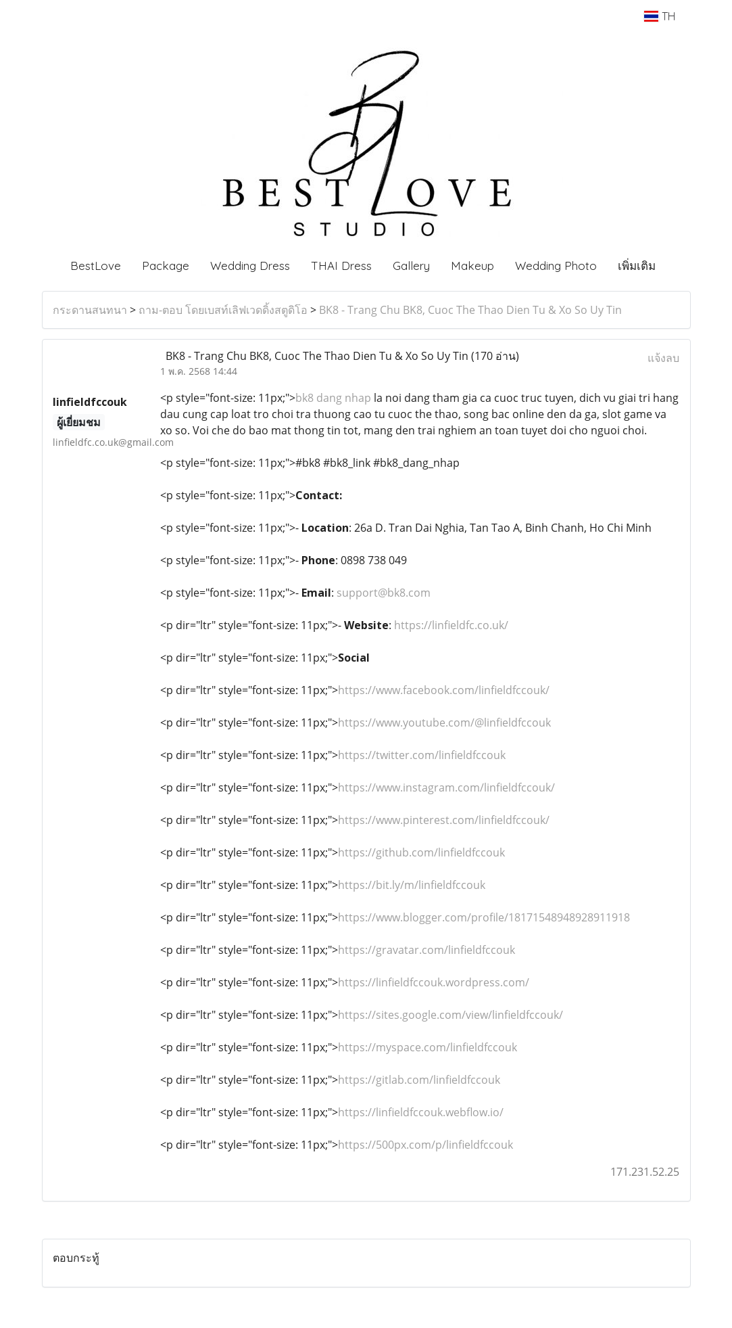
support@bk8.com (384, 592)
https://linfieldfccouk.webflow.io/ (421, 1112)
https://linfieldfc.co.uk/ (451, 625)
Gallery (411, 265)
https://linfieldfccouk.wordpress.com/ (433, 982)
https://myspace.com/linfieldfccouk (427, 1047)
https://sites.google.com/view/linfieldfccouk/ (450, 1014)
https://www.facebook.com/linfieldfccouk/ (444, 690)
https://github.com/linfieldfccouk (421, 852)
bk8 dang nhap (333, 397)
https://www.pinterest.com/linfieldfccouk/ (444, 819)
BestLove (95, 265)
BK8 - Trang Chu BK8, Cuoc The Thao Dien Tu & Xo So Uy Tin (470, 309)
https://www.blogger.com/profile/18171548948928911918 (484, 917)
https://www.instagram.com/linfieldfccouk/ (446, 787)
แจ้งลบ (663, 357)
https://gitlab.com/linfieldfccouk (419, 1079)
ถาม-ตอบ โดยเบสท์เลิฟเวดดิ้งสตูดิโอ (223, 309)
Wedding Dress (250, 265)
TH (659, 16)
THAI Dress (341, 265)
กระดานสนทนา (90, 309)
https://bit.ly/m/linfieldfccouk (411, 884)
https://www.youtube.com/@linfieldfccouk (444, 722)
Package (165, 265)
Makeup (472, 265)
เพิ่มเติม (637, 265)
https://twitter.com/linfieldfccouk (422, 755)
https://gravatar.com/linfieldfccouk (426, 949)
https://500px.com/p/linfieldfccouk (425, 1144)
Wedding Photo (556, 265)
